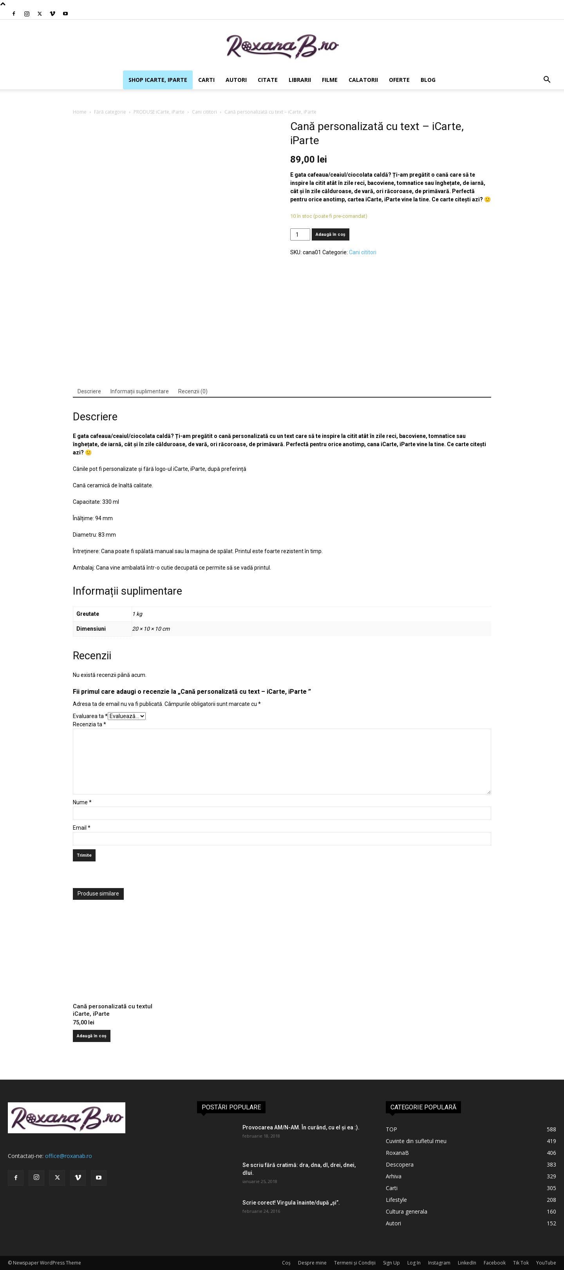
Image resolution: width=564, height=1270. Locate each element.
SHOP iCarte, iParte (157, 79)
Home (80, 112)
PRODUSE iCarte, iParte (159, 112)
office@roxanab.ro (68, 1156)
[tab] (89, 392)
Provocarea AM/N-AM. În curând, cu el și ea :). (301, 1127)
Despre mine (312, 1262)
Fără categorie (110, 112)
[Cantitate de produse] (300, 234)
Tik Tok (521, 1262)
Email (81, 828)
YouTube (546, 1262)
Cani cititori (204, 112)
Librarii (300, 79)
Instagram (439, 1262)
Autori (236, 79)
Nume (82, 802)
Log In (414, 1262)
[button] (546, 80)
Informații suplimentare (139, 391)
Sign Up (391, 1262)
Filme (330, 79)
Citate (268, 79)
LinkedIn (467, 1262)
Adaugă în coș (330, 234)
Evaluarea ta (90, 716)
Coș (286, 1262)
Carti (206, 79)
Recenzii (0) (193, 391)
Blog (428, 79)
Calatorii (363, 79)
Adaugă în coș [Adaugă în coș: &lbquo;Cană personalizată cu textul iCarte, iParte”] (92, 1035)
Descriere (89, 391)
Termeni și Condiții (355, 1262)
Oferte (399, 79)
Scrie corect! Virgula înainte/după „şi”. (291, 1202)
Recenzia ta (89, 724)
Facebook (495, 1262)
